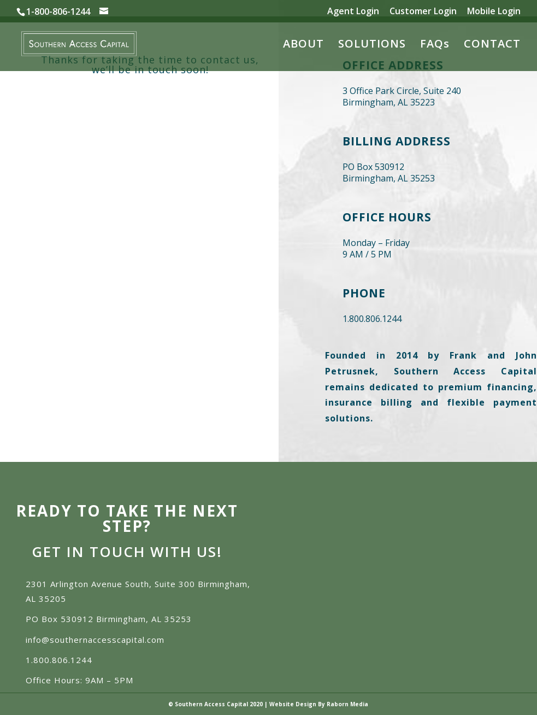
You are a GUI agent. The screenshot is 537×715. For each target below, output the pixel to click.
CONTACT (492, 45)
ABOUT (303, 45)
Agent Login (353, 12)
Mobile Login (494, 12)
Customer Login (423, 12)
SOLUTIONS (372, 45)
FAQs (435, 45)
